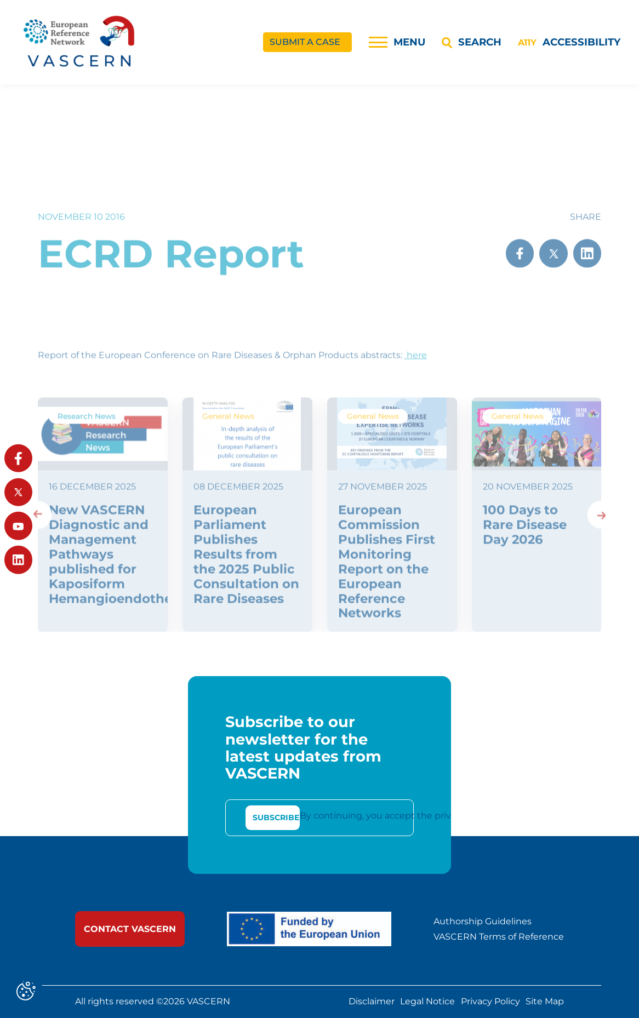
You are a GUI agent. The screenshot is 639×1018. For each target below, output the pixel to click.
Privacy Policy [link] (490, 1001)
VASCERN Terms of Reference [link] (498, 937)
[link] (130, 929)
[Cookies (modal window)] (26, 992)
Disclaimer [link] (372, 1001)
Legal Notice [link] (427, 1001)
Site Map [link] (545, 1001)
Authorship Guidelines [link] (482, 922)
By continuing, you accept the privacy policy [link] (397, 815)
